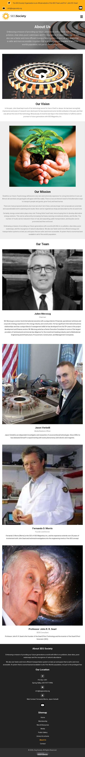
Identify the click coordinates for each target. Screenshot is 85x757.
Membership (42, 721)
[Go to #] (80, 7)
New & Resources (43, 725)
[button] (42, 76)
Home (43, 717)
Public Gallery (42, 732)
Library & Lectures (43, 736)
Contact (43, 744)
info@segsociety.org (15, 8)
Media (43, 729)
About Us (43, 740)
